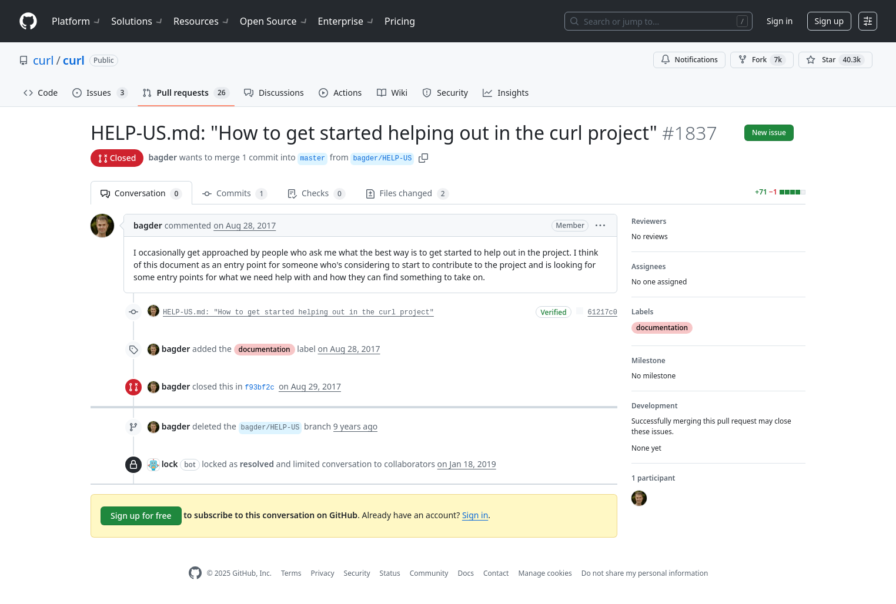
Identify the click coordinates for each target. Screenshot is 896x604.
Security (357, 573)
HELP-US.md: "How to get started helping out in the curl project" (298, 312)
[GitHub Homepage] (195, 573)
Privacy (323, 573)
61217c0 (602, 312)
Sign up (829, 20)
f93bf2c (259, 388)
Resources (201, 21)
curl (43, 60)
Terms (291, 573)
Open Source (274, 21)
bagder (162, 157)
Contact (496, 573)
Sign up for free (141, 515)
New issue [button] (769, 132)
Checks (316, 193)
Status (390, 573)
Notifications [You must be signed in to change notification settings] (689, 60)
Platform (77, 21)
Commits (235, 193)
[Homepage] (28, 21)
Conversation (141, 193)
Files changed (407, 193)
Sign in (780, 20)
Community (429, 573)
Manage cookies (544, 573)
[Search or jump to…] (658, 21)
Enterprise (346, 21)
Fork (762, 60)
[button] (423, 157)
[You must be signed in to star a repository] (835, 60)
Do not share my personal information (644, 573)
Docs (465, 573)
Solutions (137, 21)
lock (170, 463)
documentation (264, 349)
